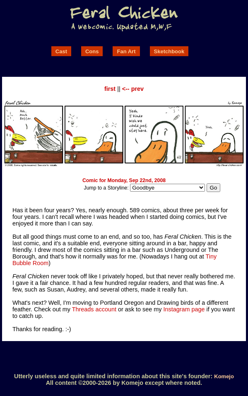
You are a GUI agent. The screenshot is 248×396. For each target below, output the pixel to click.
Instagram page (184, 309)
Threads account (94, 309)
